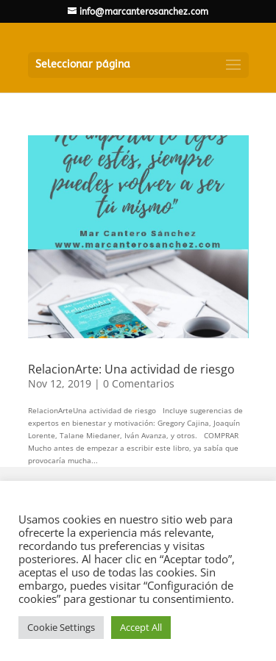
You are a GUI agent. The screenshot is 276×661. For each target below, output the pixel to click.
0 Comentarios (138, 383)
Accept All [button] (141, 627)
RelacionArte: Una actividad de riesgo (131, 369)
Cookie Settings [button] (61, 627)
